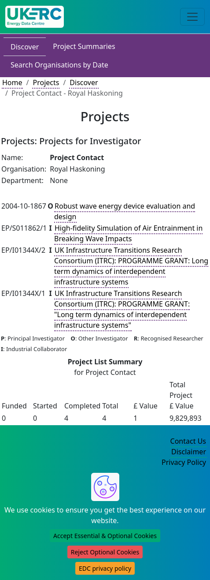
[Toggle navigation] (192, 17)
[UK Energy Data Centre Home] (34, 17)
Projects (46, 82)
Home (12, 82)
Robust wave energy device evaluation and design (124, 211)
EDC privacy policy (105, 568)
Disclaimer (188, 452)
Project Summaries (84, 46)
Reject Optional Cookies (105, 552)
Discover (25, 47)
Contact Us (188, 441)
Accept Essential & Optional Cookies (105, 535)
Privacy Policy (184, 462)
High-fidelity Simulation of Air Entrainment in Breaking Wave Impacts (128, 233)
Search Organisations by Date (59, 65)
